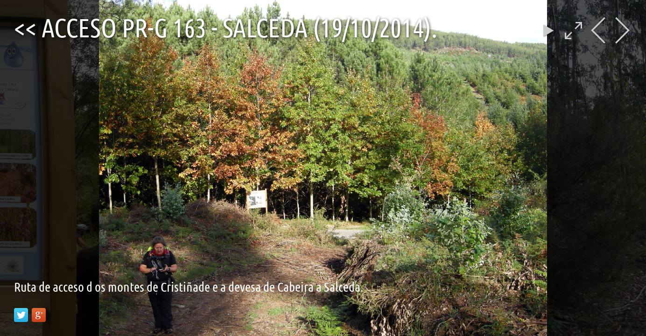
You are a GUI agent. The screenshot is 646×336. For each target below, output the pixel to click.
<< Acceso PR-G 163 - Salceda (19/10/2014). (225, 27)
